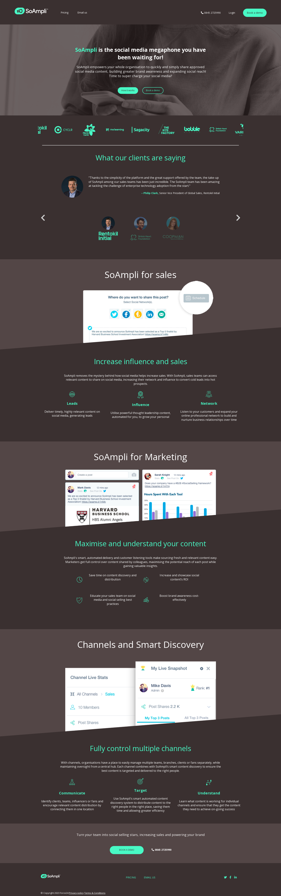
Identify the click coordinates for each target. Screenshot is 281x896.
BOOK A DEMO (126, 849)
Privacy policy (76, 893)
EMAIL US (149, 877)
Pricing (64, 12)
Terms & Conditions (94, 893)
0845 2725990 (211, 12)
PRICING (131, 877)
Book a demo (255, 12)
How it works (127, 90)
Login (232, 12)
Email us (82, 12)
